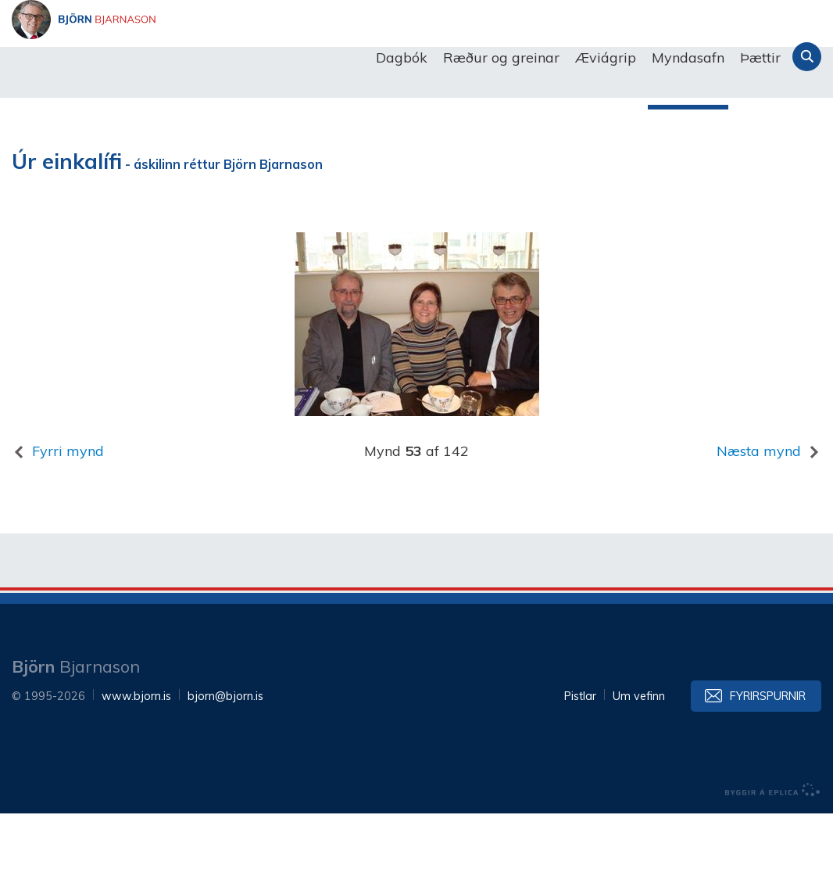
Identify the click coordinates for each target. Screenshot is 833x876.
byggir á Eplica (772, 852)
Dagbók (401, 57)
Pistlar (580, 759)
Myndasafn (688, 57)
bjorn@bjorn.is (225, 759)
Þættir (760, 57)
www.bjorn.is (136, 759)
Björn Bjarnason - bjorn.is (168, 58)
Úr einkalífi (67, 224)
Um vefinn (639, 759)
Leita (806, 56)
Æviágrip (605, 57)
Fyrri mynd (68, 513)
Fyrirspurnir (768, 759)
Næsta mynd (759, 513)
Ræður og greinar (501, 57)
